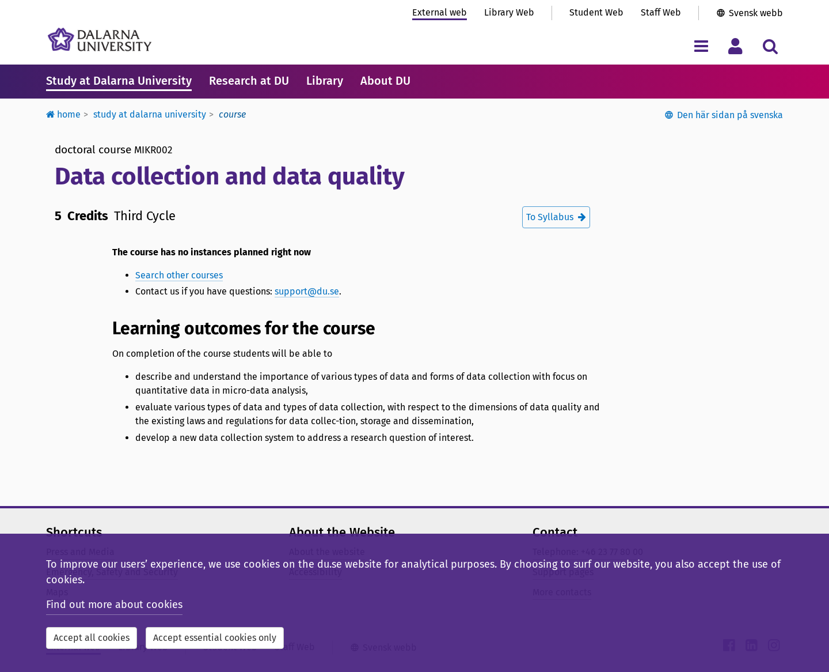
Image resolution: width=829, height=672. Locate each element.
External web (439, 12)
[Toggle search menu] (770, 46)
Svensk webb (756, 12)
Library (324, 81)
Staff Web (661, 12)
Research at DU (249, 81)
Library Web (509, 12)
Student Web (596, 12)
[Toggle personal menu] (735, 46)
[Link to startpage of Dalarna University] (99, 39)
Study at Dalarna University (119, 81)
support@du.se (307, 291)
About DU (385, 81)
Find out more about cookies (114, 604)
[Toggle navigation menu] (701, 46)
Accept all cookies (92, 637)
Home (63, 114)
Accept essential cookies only (214, 637)
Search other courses (179, 275)
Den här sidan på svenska (730, 115)
